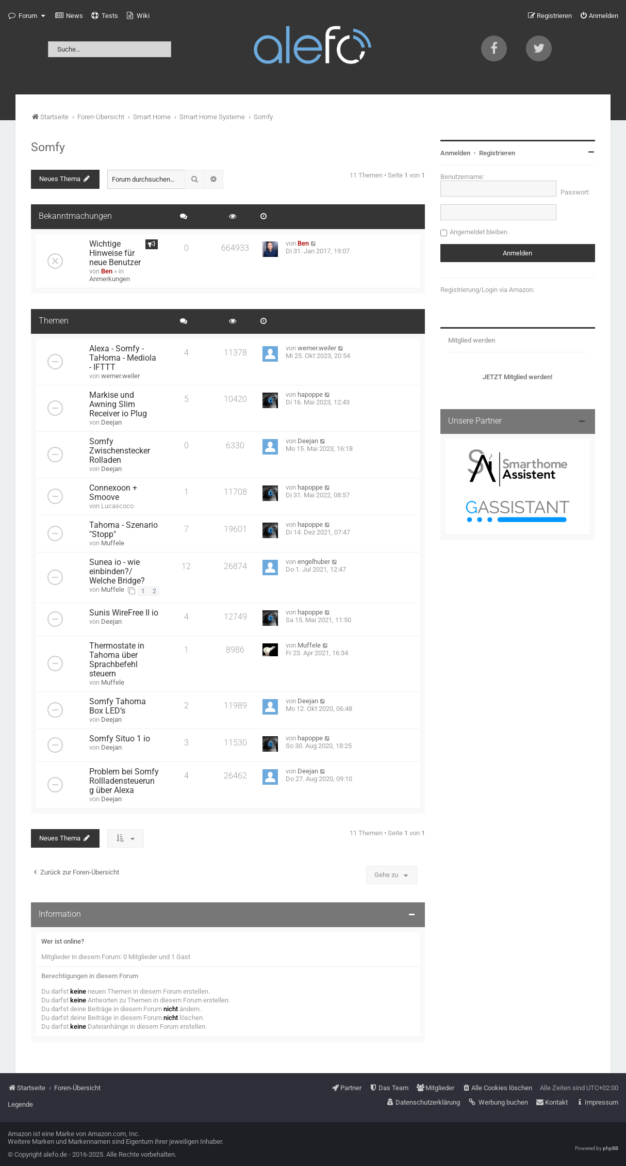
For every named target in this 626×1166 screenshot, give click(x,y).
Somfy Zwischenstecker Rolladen (119, 451)
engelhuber (314, 561)
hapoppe (310, 394)
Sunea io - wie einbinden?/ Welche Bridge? (117, 572)
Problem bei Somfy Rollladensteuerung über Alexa (124, 781)
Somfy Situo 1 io (119, 738)
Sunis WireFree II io (123, 613)
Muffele (112, 543)
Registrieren (497, 153)
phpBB (610, 1148)
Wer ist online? (62, 941)
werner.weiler (120, 376)
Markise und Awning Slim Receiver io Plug (118, 404)
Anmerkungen (109, 279)
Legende (20, 1104)
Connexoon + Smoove (113, 492)
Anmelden (455, 153)
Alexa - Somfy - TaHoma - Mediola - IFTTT (122, 358)
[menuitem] (69, 16)
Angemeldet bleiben (478, 232)
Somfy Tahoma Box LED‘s (117, 706)
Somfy (48, 147)
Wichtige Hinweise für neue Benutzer (115, 253)
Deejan (111, 422)
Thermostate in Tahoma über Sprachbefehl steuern (116, 659)
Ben (106, 271)
